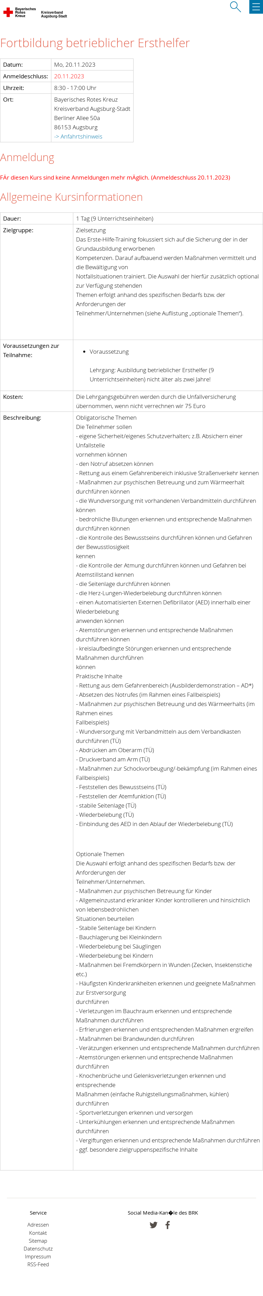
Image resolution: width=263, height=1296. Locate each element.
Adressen (38, 1224)
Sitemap (38, 1241)
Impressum (38, 1256)
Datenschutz (38, 1248)
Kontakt (38, 1233)
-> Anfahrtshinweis (78, 136)
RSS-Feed (38, 1264)
